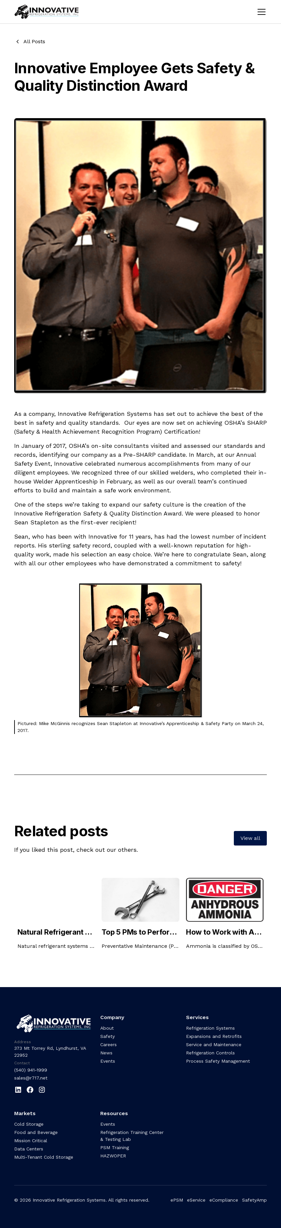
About (107, 1028)
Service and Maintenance (213, 1044)
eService (196, 1200)
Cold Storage (29, 1124)
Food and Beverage (36, 1132)
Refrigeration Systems (210, 1028)
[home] (51, 12)
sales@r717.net (30, 1077)
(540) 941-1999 (30, 1070)
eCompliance (223, 1200)
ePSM (177, 1200)
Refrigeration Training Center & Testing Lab (132, 1136)
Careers (108, 1044)
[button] (260, 12)
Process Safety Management (218, 1061)
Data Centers (28, 1148)
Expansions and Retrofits (214, 1036)
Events (107, 1061)
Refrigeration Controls (210, 1052)
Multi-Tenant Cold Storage (43, 1157)
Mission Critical (30, 1140)
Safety (107, 1036)
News (106, 1052)
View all (250, 838)
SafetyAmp (254, 1200)
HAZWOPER (113, 1155)
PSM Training (114, 1147)
